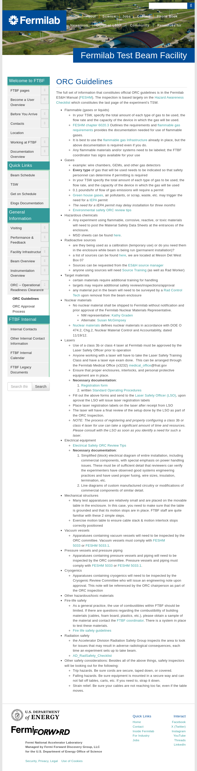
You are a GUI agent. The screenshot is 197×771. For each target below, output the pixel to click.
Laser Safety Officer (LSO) (155, 395)
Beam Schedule (23, 175)
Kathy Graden (122, 315)
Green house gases (88, 195)
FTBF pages (20, 90)
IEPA (93, 200)
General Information (20, 215)
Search (40, 386)
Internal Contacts (24, 329)
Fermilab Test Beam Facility (134, 55)
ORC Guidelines (26, 299)
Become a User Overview (22, 102)
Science (109, 16)
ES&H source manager (146, 265)
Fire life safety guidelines (92, 630)
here (117, 235)
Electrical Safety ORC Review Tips (99, 445)
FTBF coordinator (130, 620)
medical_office (140, 365)
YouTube (179, 735)
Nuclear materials (86, 325)
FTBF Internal (22, 319)
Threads (180, 740)
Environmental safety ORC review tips (102, 210)
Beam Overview (23, 261)
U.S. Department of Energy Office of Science (69, 751)
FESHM (86, 97)
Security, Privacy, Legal (41, 761)
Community (139, 25)
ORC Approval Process (24, 308)
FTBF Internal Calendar (21, 355)
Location (17, 133)
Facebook (179, 722)
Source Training (134, 270)
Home (75, 16)
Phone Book (167, 16)
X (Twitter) (178, 726)
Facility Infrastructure (27, 252)
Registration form (94, 385)
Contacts (17, 124)
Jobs (127, 16)
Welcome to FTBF (27, 80)
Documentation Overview (22, 154)
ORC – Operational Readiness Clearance (27, 287)
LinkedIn (180, 744)
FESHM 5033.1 (97, 545)
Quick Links (20, 165)
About (91, 16)
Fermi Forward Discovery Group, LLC (72, 746)
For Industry (141, 735)
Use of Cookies (72, 761)
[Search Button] (191, 6)
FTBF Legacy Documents (21, 369)
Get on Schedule (23, 194)
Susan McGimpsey (111, 320)
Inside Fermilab (143, 731)
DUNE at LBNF (109, 25)
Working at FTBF (24, 142)
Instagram (179, 731)
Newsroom (79, 25)
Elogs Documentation (27, 203)
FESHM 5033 (102, 565)
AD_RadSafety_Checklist (92, 656)
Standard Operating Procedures (116, 390)
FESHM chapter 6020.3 (91, 125)
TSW (14, 184)
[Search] (168, 6)
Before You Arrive (24, 114)
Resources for (169, 25)
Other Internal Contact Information (28, 340)
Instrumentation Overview (23, 273)
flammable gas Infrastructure (125, 140)
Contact (143, 16)
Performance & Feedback (22, 240)
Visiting (16, 228)
